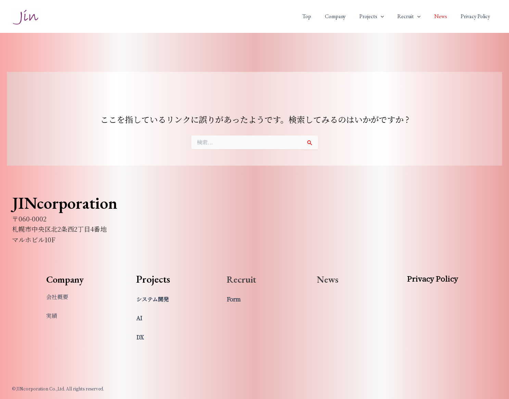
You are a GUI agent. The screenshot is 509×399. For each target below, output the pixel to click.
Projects (381, 16)
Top (321, 16)
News (444, 16)
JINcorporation (19, 26)
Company (347, 16)
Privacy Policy (477, 16)
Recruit (416, 16)
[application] (390, 16)
